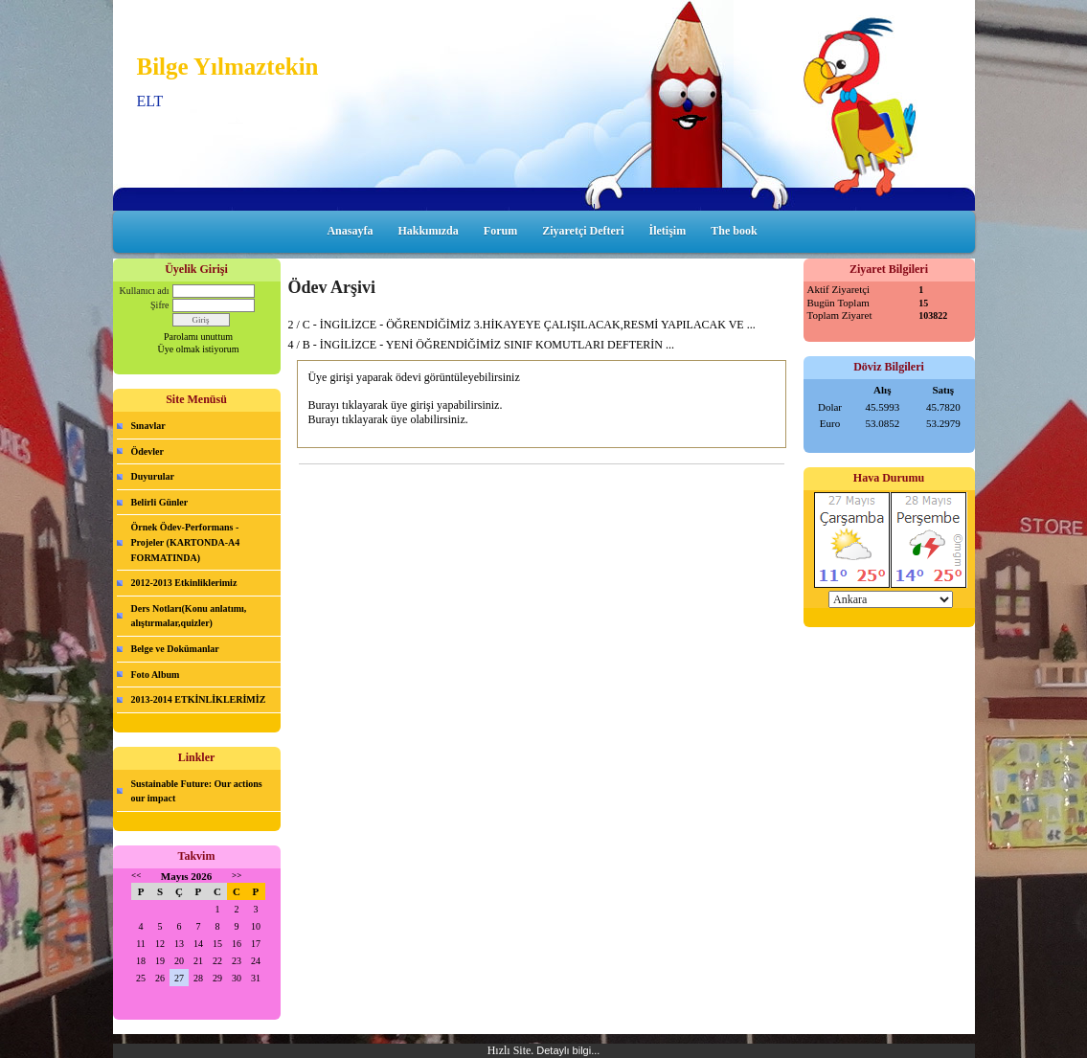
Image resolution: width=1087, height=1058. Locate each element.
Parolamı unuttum (198, 336)
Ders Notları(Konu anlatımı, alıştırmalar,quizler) (189, 616)
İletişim (668, 230)
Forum (500, 230)
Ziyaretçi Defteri (582, 230)
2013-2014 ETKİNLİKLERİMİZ (198, 699)
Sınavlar (148, 425)
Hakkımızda (427, 230)
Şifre (159, 305)
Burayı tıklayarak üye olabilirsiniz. (387, 419)
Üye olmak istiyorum (198, 349)
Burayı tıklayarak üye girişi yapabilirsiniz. (404, 405)
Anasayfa (350, 230)
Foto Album (155, 674)
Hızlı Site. (512, 1050)
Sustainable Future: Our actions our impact (196, 791)
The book (734, 230)
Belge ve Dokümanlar (175, 648)
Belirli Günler (160, 502)
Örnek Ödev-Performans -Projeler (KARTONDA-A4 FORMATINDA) (185, 542)
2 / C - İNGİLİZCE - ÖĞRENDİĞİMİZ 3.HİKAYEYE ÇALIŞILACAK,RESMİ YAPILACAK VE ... (522, 324)
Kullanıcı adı (145, 290)
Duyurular (153, 476)
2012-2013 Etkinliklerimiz (184, 582)
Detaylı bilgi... (568, 1050)
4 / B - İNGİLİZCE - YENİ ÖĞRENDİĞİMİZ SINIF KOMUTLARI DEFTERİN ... (481, 344)
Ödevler (147, 451)
